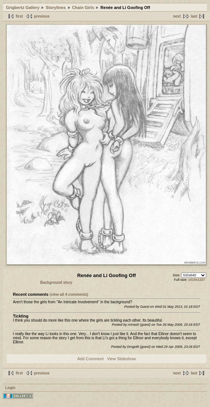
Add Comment (90, 358)
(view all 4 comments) (68, 294)
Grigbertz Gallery (22, 7)
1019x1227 (196, 280)
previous (42, 16)
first (19, 16)
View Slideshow (121, 358)
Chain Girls (83, 7)
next (177, 16)
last (194, 16)
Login (10, 388)
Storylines (56, 7)
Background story (56, 282)
